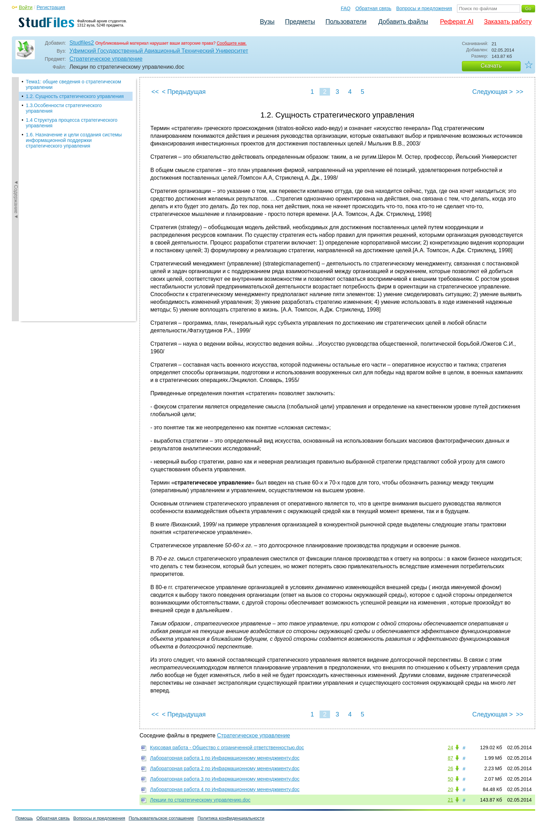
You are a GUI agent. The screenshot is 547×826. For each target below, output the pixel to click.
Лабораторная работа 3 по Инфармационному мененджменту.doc (225, 779)
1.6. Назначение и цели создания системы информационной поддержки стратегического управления (74, 140)
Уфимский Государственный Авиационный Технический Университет (158, 51)
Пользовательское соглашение (161, 818)
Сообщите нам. (232, 43)
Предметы (300, 21)
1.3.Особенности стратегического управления (64, 108)
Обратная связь (373, 8)
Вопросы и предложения (424, 8)
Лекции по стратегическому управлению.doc (200, 800)
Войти (25, 7)
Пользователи (345, 21)
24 (450, 747)
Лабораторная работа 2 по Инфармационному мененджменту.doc (225, 768)
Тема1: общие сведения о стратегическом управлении (73, 84)
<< (155, 91)
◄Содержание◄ (16, 199)
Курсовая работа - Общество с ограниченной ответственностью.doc (227, 747)
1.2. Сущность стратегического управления (75, 96)
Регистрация (51, 7)
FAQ (346, 8)
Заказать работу (508, 21)
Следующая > (492, 91)
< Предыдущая (184, 91)
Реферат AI (456, 21)
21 (450, 800)
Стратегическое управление (105, 59)
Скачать (491, 66)
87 (450, 758)
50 (450, 779)
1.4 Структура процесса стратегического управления (72, 122)
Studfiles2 (81, 43)
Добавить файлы (403, 21)
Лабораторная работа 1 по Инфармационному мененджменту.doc (225, 758)
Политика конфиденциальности (230, 818)
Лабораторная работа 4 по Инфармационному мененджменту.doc (225, 789)
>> (519, 91)
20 (450, 789)
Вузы (267, 21)
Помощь (24, 818)
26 (450, 768)
